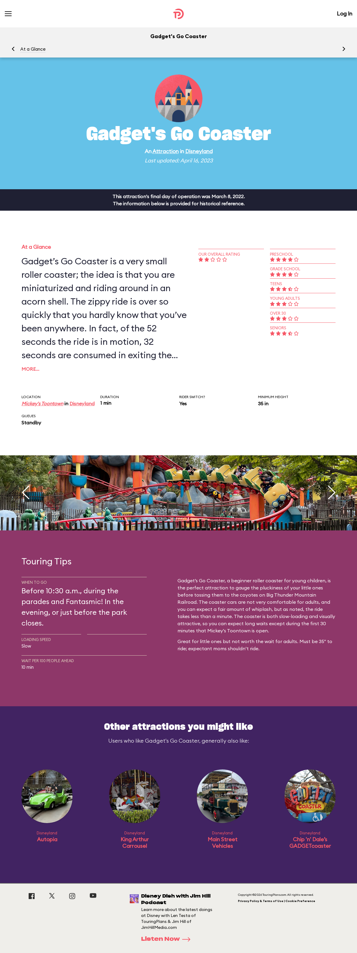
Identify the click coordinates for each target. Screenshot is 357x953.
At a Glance (33, 49)
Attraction (165, 151)
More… (30, 369)
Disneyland (199, 151)
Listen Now (167, 939)
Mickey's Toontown (42, 403)
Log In (344, 13)
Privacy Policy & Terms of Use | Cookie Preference (276, 901)
